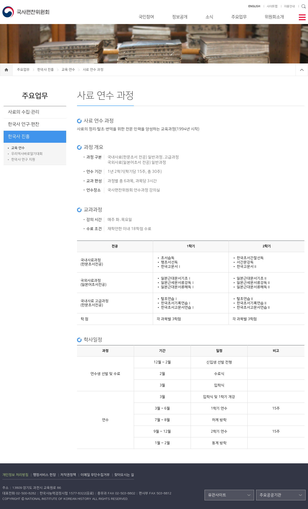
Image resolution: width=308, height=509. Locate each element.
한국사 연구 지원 (23, 159)
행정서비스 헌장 (44, 475)
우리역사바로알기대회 (27, 154)
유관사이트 (217, 495)
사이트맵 (272, 6)
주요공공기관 (270, 495)
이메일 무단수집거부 (95, 475)
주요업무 (239, 17)
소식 (209, 17)
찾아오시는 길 (124, 475)
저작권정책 (68, 475)
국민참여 (146, 17)
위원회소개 (274, 17)
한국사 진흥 (46, 70)
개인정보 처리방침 (15, 475)
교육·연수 (69, 70)
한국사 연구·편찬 (23, 124)
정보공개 (179, 17)
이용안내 (289, 6)
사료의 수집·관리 (23, 112)
